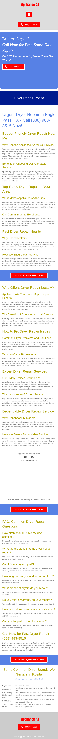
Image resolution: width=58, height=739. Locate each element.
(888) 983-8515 (29, 457)
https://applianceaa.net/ (29, 460)
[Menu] (29, 14)
